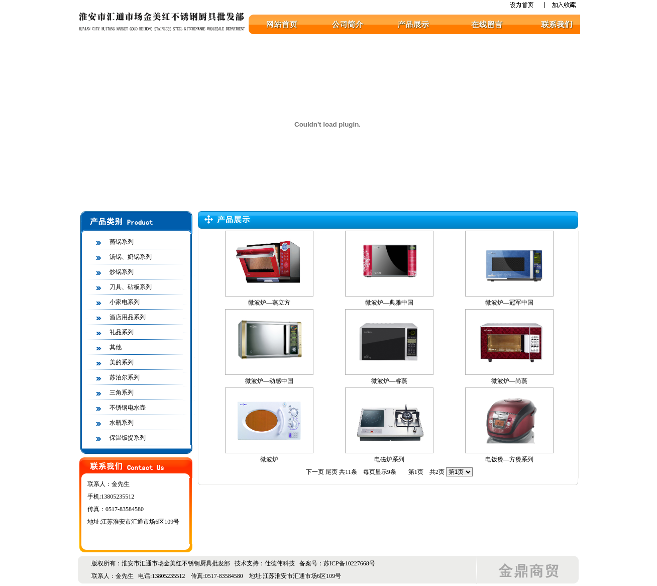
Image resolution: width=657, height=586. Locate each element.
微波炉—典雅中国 (389, 302)
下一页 (315, 471)
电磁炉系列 (389, 459)
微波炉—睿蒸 (389, 380)
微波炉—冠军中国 (509, 302)
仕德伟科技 (280, 563)
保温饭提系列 (128, 437)
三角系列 (122, 392)
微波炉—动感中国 (269, 380)
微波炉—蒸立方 (269, 302)
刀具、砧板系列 (131, 286)
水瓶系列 (122, 422)
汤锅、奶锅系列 (131, 256)
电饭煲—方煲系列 (509, 459)
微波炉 (269, 459)
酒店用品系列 (128, 317)
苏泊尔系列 (125, 377)
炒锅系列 (122, 271)
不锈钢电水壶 (128, 407)
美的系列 (122, 362)
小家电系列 (125, 302)
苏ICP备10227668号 (349, 563)
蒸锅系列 (122, 241)
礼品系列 (122, 332)
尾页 (331, 471)
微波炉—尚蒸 (509, 380)
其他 (116, 347)
